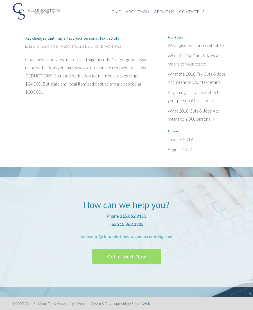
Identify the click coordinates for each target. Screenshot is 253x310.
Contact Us (192, 12)
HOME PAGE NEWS (107, 46)
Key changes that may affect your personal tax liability (72, 38)
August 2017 (180, 149)
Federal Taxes (83, 46)
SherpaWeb (140, 303)
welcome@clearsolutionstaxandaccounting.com (126, 236)
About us (164, 12)
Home (114, 12)
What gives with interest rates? (196, 45)
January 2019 (180, 139)
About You (137, 12)
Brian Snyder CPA (41, 46)
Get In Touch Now (126, 256)
